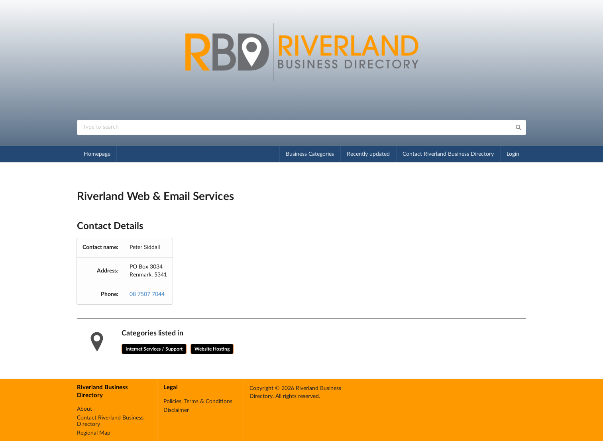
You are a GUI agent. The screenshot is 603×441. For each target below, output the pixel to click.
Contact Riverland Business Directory (448, 154)
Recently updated (368, 154)
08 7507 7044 (147, 294)
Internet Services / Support (154, 349)
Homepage (97, 154)
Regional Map (93, 433)
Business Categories (310, 154)
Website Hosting (212, 349)
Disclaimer (176, 410)
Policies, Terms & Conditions (197, 401)
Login (513, 154)
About (84, 409)
